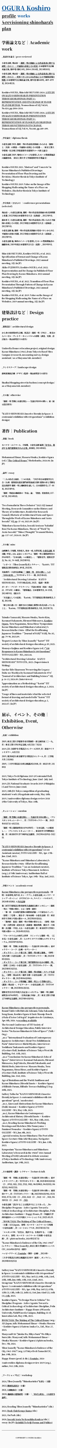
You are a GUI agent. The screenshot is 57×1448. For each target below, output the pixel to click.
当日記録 (21, 901)
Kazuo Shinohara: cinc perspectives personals (25, 891)
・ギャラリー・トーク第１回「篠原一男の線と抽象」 (24, 952)
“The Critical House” (17, 460)
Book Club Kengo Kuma (19, 1410)
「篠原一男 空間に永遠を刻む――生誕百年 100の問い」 (26, 817)
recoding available (27, 1020)
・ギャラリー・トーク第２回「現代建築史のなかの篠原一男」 (28, 962)
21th (7, 1295)
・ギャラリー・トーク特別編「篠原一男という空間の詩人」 (27, 981)
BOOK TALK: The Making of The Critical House (25, 1320)
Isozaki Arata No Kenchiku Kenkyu (25, 1419)
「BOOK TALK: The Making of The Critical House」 (27, 1221)
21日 (26, 1200)
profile (9, 16)
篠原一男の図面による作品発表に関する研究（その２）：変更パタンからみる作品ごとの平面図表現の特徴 (28, 77)
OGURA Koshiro (26, 7)
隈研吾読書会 (13, 1385)
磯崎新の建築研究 (15, 1394)
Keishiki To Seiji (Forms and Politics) (34, 1422)
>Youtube (21, 1253)
